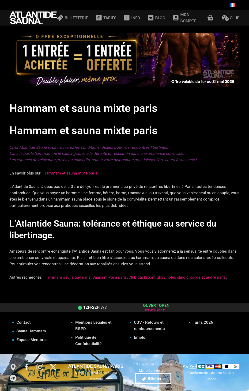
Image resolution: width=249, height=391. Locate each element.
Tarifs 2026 (203, 322)
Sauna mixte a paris (109, 277)
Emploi (140, 337)
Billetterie (153, 378)
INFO (131, 17)
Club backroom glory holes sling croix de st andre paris (177, 277)
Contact (23, 322)
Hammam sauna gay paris (68, 277)
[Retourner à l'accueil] (33, 18)
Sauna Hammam (31, 331)
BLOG (156, 17)
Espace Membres (32, 339)
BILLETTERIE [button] (72, 17)
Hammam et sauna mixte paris (70, 173)
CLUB (231, 17)
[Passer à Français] (232, 5)
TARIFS (105, 17)
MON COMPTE (184, 17)
